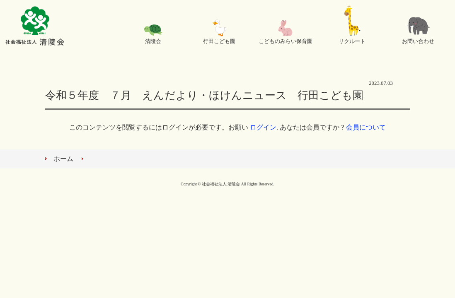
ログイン (263, 127)
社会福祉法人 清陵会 (35, 27)
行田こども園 (219, 41)
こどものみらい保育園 (285, 41)
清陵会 (153, 41)
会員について (366, 127)
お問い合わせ (418, 41)
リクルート (352, 41)
